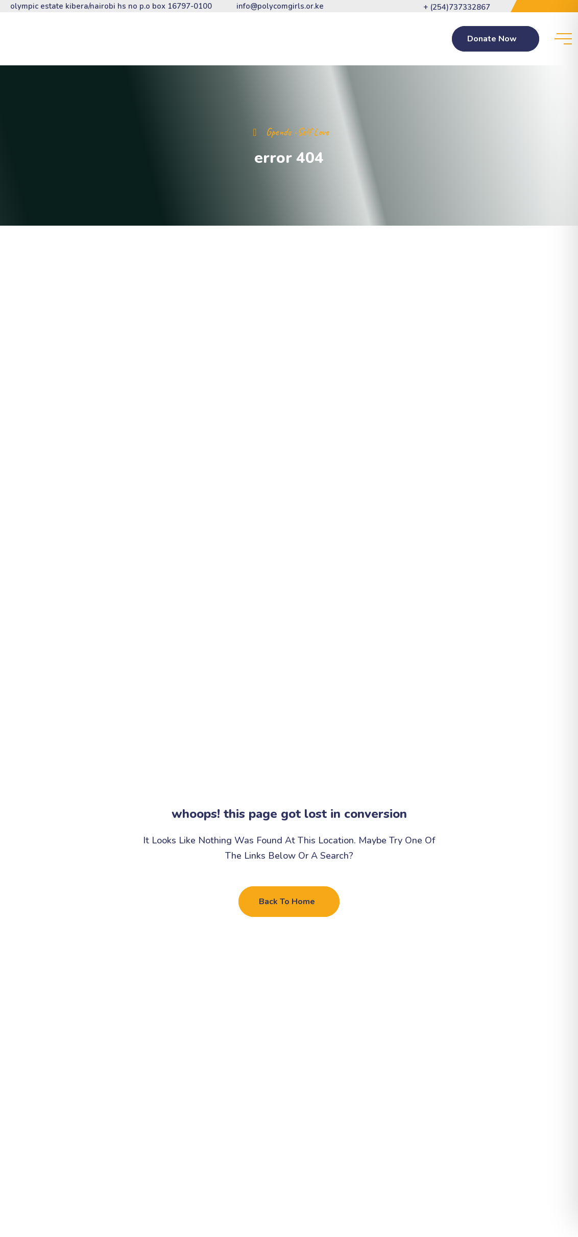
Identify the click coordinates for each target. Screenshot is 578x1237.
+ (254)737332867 (456, 7)
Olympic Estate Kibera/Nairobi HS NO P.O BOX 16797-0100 (111, 6)
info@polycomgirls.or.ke (280, 6)
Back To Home (287, 901)
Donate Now (492, 38)
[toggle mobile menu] (563, 38)
